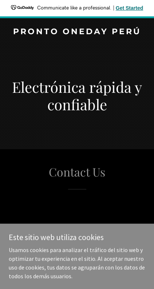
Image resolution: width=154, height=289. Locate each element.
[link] (77, 32)
